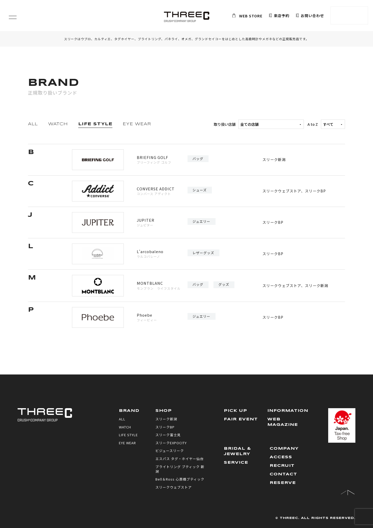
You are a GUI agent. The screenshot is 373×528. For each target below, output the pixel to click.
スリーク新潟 (274, 159)
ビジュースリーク (169, 450)
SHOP (163, 411)
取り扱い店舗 (259, 124)
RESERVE (283, 483)
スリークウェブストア (281, 190)
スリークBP (315, 190)
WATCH (58, 124)
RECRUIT (282, 466)
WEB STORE (247, 15)
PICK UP (235, 411)
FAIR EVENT (241, 419)
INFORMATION (287, 411)
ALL (33, 124)
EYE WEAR (137, 124)
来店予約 (279, 15)
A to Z (326, 124)
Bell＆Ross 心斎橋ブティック (179, 479)
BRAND (129, 411)
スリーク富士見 (168, 434)
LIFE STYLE (95, 124)
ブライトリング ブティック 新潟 (179, 469)
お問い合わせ (310, 15)
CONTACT (283, 474)
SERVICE (236, 462)
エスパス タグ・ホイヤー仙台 (179, 458)
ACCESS (281, 457)
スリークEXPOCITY (171, 442)
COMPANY (284, 448)
